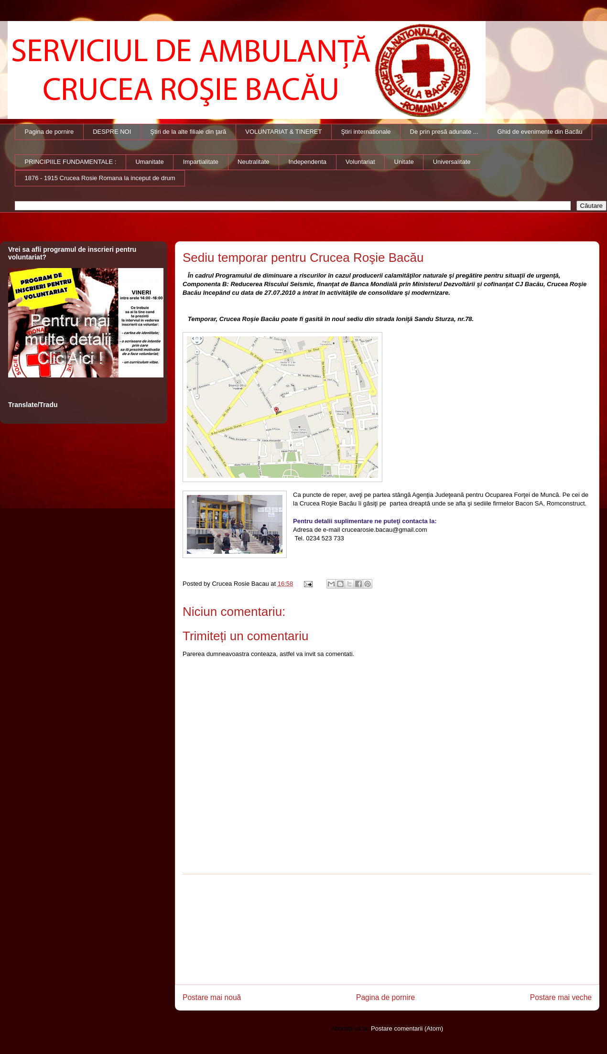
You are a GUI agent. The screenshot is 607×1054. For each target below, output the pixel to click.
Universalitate (452, 161)
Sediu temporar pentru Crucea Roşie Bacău (303, 257)
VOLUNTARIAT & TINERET (283, 131)
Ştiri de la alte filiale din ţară (188, 131)
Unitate (404, 161)
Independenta (308, 161)
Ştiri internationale (365, 131)
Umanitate (149, 161)
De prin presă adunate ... (444, 131)
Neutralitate (253, 161)
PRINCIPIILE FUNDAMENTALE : (71, 161)
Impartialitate (200, 161)
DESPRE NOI (112, 131)
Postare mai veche (561, 997)
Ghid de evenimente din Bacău (540, 131)
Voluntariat (360, 161)
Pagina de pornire (49, 131)
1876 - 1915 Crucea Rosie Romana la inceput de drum (100, 178)
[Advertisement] (387, 929)
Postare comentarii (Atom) (407, 1028)
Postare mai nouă (212, 997)
